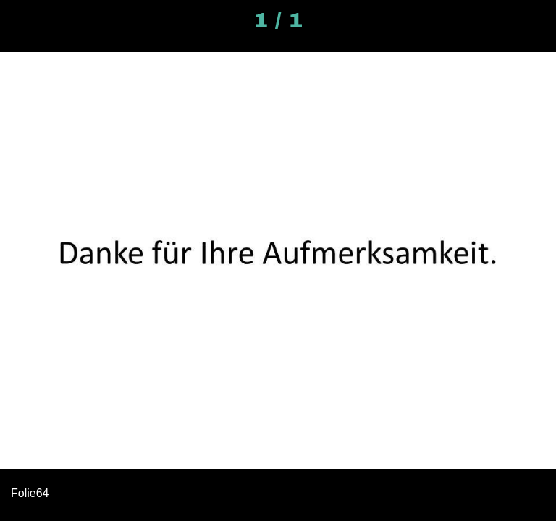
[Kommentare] (535, 20)
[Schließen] (20, 20)
